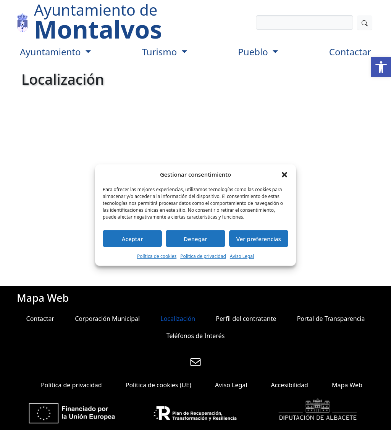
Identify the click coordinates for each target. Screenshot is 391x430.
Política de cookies (156, 256)
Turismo (160, 51)
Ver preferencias (258, 238)
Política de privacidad (203, 256)
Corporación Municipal (107, 318)
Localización (177, 318)
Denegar (195, 238)
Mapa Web (347, 385)
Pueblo (254, 51)
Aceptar (132, 238)
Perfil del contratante (246, 318)
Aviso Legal (242, 256)
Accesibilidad (289, 385)
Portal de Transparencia (331, 318)
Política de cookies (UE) (158, 385)
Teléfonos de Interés (195, 336)
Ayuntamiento (51, 51)
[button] (381, 67)
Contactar (350, 51)
